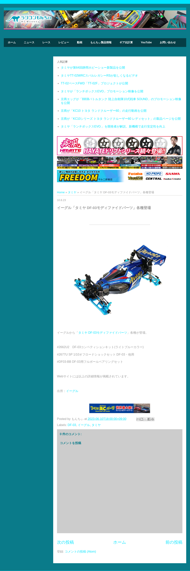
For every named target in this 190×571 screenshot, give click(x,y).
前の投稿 (173, 542)
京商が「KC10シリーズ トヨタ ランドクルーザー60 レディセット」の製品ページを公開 (121, 118)
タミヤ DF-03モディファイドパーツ (102, 332)
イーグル (72, 391)
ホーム (12, 42)
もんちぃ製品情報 (101, 42)
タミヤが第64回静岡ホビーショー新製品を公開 (93, 67)
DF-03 (72, 425)
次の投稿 (65, 542)
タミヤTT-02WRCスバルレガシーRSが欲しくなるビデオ (99, 75)
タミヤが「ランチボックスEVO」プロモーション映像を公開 (102, 91)
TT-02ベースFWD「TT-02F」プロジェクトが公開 (94, 83)
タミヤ (72, 192)
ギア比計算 (126, 42)
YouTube (146, 42)
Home (61, 192)
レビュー (63, 42)
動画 (79, 42)
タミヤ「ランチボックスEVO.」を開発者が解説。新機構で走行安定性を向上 (113, 126)
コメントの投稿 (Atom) (80, 551)
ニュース (29, 42)
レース (46, 42)
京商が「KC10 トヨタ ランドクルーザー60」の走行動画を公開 (103, 110)
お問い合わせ (168, 42)
